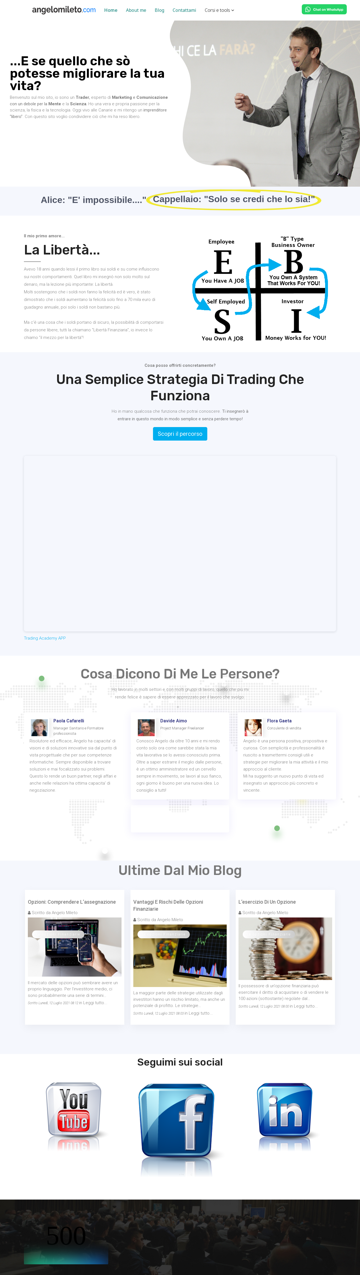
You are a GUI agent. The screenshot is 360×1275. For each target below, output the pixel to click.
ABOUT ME (28, 133)
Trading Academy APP (45, 638)
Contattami (184, 10)
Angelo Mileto (65, 912)
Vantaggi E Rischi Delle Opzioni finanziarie (168, 905)
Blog (159, 10)
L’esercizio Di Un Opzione (267, 902)
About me (136, 10)
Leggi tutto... (95, 1002)
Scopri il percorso (180, 433)
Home (111, 10)
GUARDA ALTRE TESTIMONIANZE (180, 818)
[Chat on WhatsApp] (324, 9)
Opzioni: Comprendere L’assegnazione (72, 902)
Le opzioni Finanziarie (58, 934)
